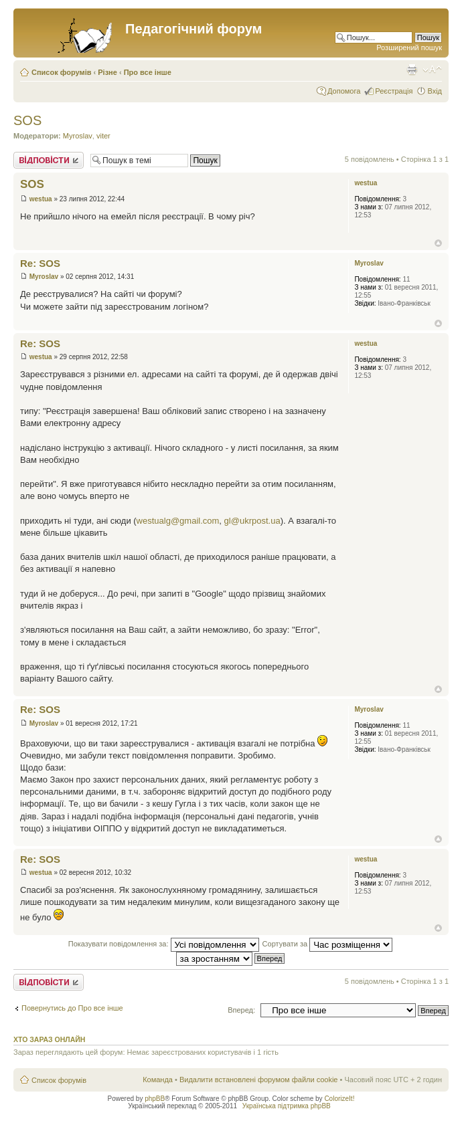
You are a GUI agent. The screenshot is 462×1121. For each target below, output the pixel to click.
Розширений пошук (409, 47)
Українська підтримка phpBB (286, 1106)
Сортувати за (327, 944)
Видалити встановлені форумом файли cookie (258, 1080)
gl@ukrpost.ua (252, 521)
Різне (107, 72)
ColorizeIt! (339, 1098)
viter (103, 136)
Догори (438, 243)
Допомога (343, 91)
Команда (158, 1080)
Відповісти (48, 160)
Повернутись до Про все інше (72, 1008)
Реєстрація (393, 91)
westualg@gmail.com (178, 521)
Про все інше (147, 72)
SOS (27, 120)
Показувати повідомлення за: (163, 944)
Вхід (434, 91)
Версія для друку (411, 70)
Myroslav (77, 136)
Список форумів (61, 72)
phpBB (155, 1098)
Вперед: (241, 1010)
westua (40, 199)
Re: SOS (40, 263)
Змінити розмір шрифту (432, 70)
